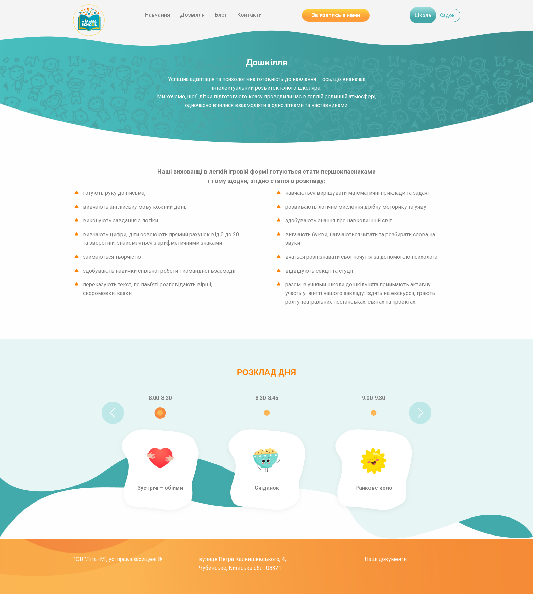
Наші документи (386, 559)
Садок (447, 15)
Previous (113, 413)
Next (420, 413)
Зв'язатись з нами (336, 15)
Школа (423, 15)
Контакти (249, 15)
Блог (221, 15)
